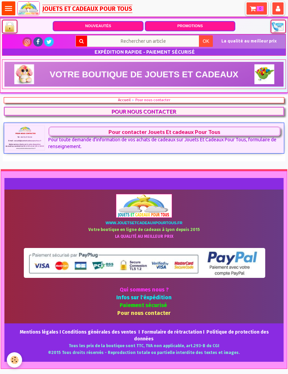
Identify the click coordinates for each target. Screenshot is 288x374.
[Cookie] (14, 360)
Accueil (124, 100)
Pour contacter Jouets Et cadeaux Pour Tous (164, 131)
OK (206, 41)
